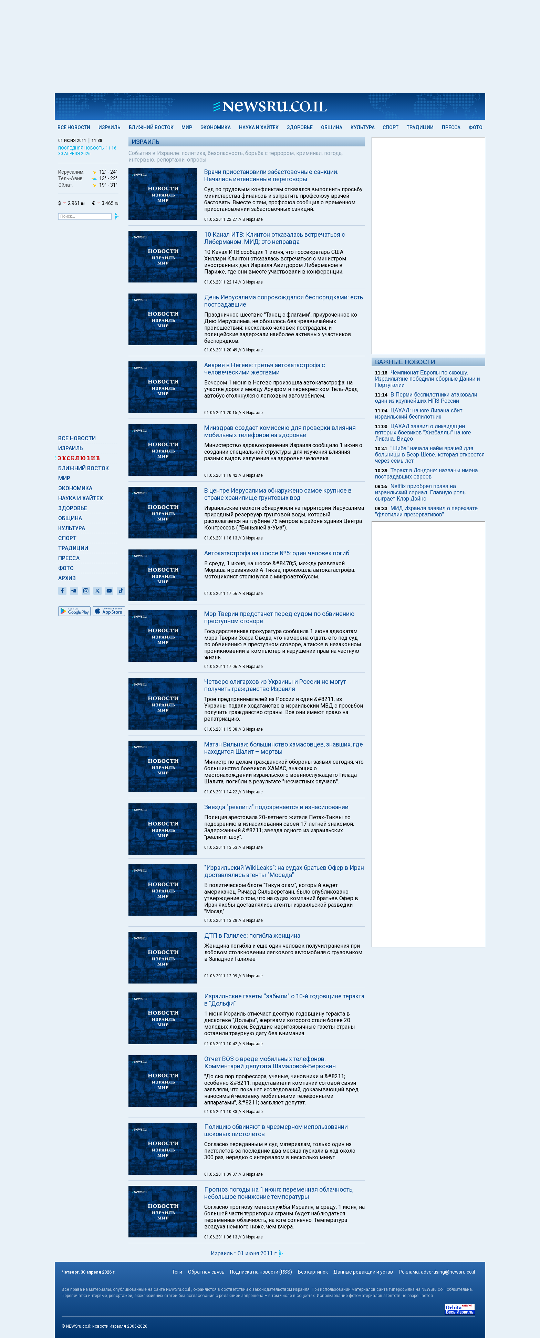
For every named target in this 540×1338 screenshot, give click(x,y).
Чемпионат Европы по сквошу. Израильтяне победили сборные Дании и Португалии (427, 379)
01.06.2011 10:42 (221, 1043)
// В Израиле (250, 219)
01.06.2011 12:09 (221, 976)
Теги (177, 1272)
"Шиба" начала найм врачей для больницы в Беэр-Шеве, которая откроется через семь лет (430, 454)
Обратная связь (206, 1272)
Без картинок (313, 1272)
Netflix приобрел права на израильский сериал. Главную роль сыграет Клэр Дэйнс (420, 492)
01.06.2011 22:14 (221, 282)
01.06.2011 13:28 (221, 920)
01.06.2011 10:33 (221, 1111)
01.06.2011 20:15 (221, 412)
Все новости (74, 127)
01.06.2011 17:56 (221, 593)
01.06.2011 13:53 (221, 847)
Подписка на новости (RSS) (261, 1272)
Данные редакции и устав (363, 1272)
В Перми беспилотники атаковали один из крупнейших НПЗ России (426, 398)
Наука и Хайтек (259, 127)
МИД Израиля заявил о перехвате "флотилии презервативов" (426, 511)
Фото (475, 127)
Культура (363, 127)
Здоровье (300, 127)
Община (331, 127)
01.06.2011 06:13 (221, 1237)
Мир (186, 127)
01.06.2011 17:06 (221, 666)
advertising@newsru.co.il (448, 1272)
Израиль (109, 127)
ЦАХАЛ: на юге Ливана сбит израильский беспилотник (419, 414)
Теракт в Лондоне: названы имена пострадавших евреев (426, 473)
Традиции (420, 127)
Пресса (451, 127)
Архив (67, 578)
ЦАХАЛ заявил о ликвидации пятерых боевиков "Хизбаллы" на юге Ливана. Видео (423, 432)
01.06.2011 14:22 (221, 792)
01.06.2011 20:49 (221, 350)
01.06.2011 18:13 (221, 538)
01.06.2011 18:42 (221, 475)
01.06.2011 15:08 (221, 729)
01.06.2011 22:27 (221, 219)
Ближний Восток (151, 127)
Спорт (390, 127)
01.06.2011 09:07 (221, 1174)
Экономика (215, 127)
